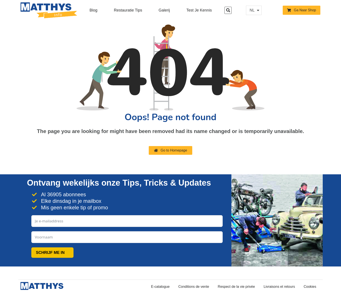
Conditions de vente (193, 286)
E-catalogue (160, 286)
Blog (93, 10)
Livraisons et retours (279, 286)
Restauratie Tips (128, 10)
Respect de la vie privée (236, 286)
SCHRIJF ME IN (50, 252)
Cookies (310, 286)
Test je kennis (199, 10)
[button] (228, 10)
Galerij (164, 10)
